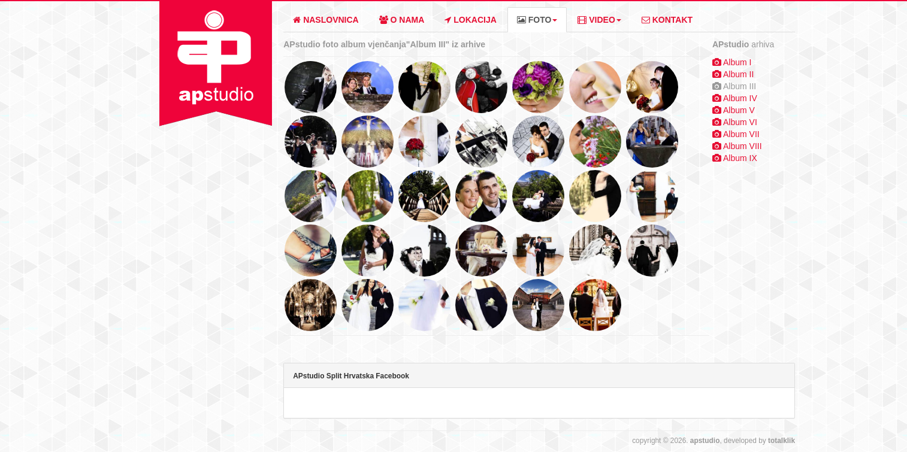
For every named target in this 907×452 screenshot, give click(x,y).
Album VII (741, 134)
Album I (737, 62)
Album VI (740, 122)
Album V (739, 110)
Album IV (740, 98)
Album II (738, 74)
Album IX (740, 158)
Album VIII (742, 146)
